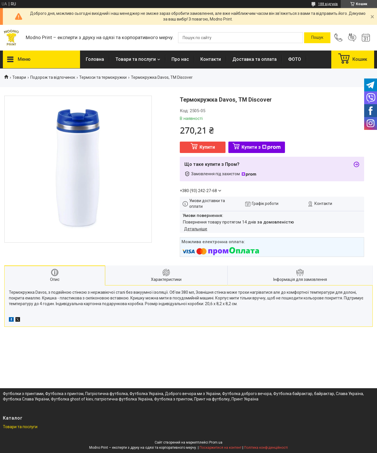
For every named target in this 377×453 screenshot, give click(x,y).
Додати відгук (352, 37)
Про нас (180, 59)
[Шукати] (317, 37)
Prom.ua (215, 442)
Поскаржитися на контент (221, 448)
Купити (207, 147)
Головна (95, 59)
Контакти (210, 59)
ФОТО (294, 59)
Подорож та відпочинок (52, 77)
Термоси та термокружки (103, 77)
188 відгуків (328, 4)
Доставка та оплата (254, 59)
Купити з (261, 147)
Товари (19, 77)
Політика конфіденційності (266, 448)
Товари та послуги (135, 59)
